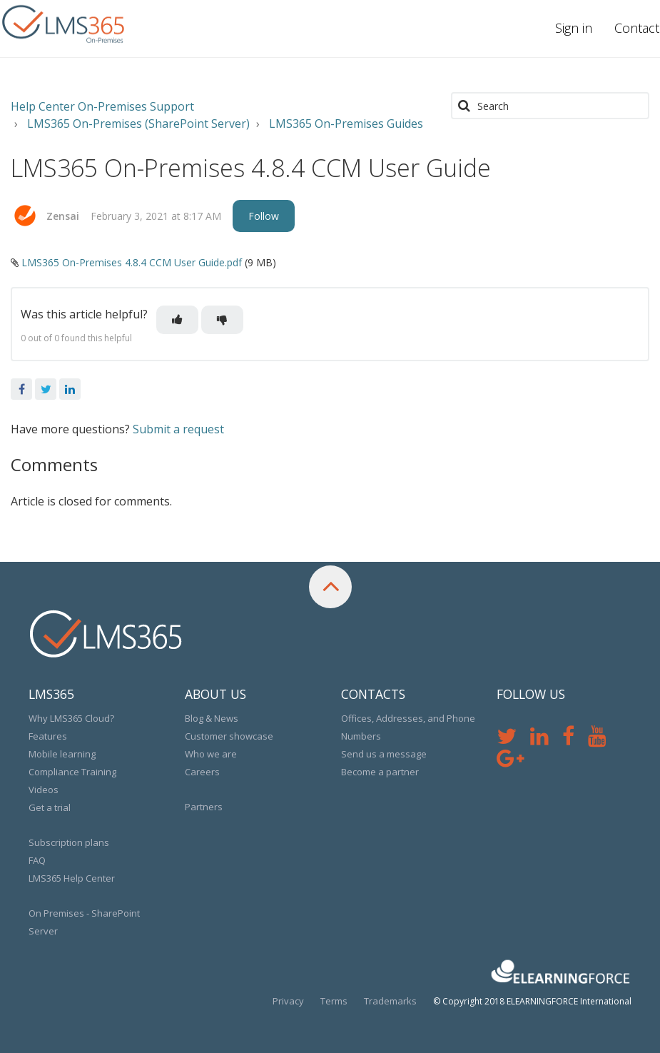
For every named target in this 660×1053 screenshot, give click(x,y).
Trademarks (390, 1000)
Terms (333, 1000)
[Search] (550, 105)
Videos (44, 789)
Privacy (288, 1000)
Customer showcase (229, 736)
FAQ (37, 860)
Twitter (45, 389)
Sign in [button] (573, 27)
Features (48, 736)
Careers (202, 771)
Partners (204, 806)
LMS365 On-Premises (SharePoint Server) (138, 123)
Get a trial (50, 807)
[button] (177, 320)
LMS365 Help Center (72, 878)
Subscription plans (69, 842)
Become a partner (380, 771)
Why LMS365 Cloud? (71, 718)
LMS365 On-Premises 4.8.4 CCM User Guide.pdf (131, 262)
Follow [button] (263, 216)
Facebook (21, 389)
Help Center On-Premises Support (102, 106)
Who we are (211, 753)
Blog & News (211, 718)
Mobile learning (62, 753)
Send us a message (384, 753)
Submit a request (178, 429)
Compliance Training (72, 771)
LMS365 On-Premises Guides (346, 123)
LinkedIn (70, 389)
